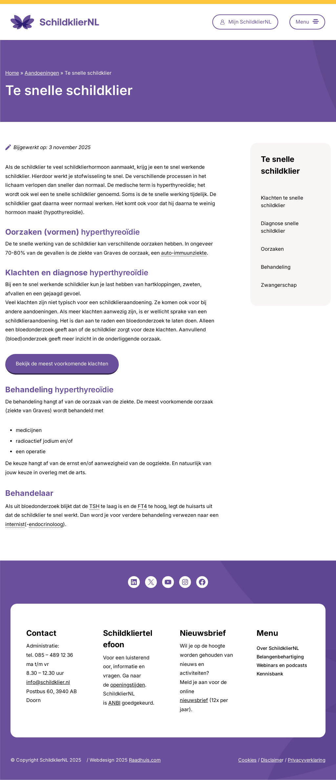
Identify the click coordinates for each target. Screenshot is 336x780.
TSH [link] (94, 506)
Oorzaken (272, 249)
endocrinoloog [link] (46, 524)
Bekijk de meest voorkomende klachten (62, 364)
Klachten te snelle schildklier (282, 201)
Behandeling (275, 267)
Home (12, 73)
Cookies (247, 760)
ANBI (114, 703)
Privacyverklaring (307, 760)
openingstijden (127, 685)
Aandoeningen (42, 73)
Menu (302, 22)
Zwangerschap (279, 285)
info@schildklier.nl (48, 682)
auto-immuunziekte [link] (184, 253)
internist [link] (15, 524)
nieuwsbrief (194, 700)
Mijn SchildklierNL (250, 22)
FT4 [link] (142, 506)
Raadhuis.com (145, 760)
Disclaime (271, 760)
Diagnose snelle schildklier (280, 227)
